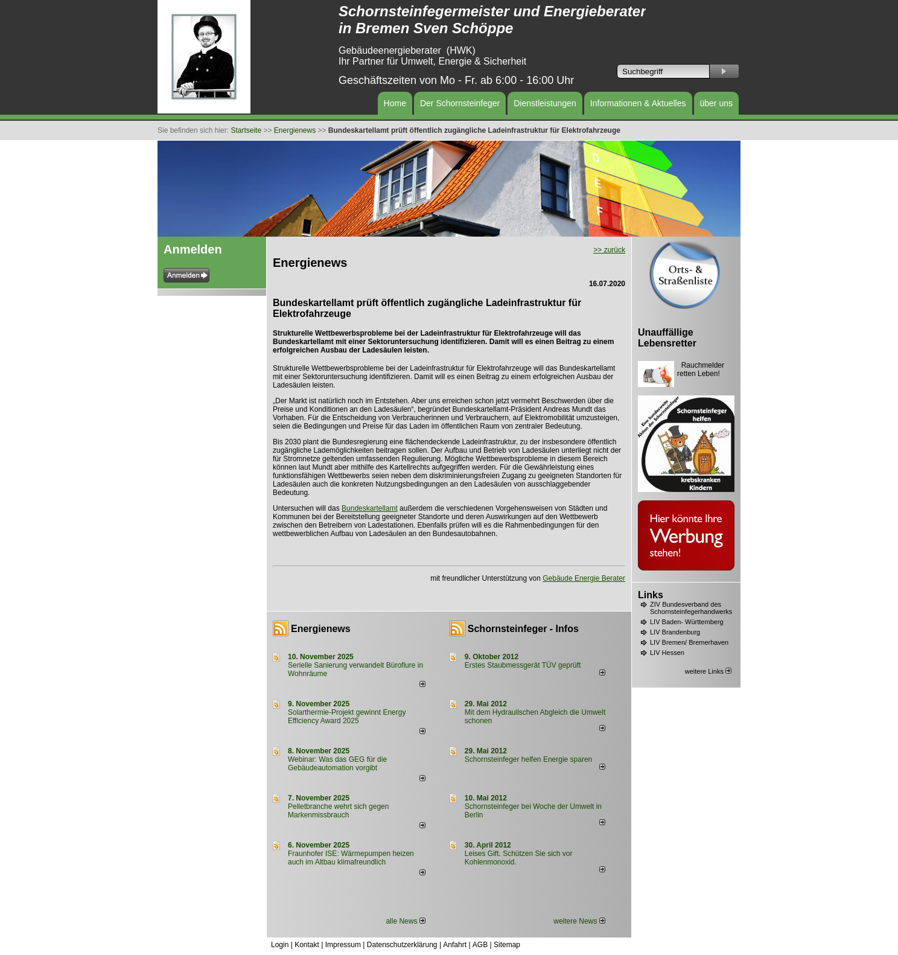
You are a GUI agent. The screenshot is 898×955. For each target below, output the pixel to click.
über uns (716, 103)
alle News (405, 921)
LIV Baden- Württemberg (687, 621)
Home (395, 103)
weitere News (579, 921)
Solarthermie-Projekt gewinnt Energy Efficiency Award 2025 (347, 716)
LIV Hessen (667, 652)
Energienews (321, 629)
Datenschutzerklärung (402, 945)
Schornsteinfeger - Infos (523, 629)
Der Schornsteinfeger (460, 103)
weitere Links (708, 671)
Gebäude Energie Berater (584, 578)
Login (279, 945)
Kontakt (307, 945)
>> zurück (609, 250)
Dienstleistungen (545, 103)
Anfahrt (455, 945)
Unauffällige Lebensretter (667, 337)
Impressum (343, 945)
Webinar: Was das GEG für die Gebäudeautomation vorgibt (337, 763)
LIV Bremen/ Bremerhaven (689, 642)
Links (650, 595)
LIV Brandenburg (675, 632)
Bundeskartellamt (370, 508)
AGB (480, 945)
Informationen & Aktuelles (638, 103)
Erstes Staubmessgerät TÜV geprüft (523, 665)
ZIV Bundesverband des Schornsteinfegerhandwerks (691, 608)
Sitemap (507, 945)
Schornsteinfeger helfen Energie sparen (528, 759)
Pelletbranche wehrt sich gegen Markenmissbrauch (338, 810)
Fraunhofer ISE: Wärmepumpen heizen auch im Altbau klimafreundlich (351, 857)
